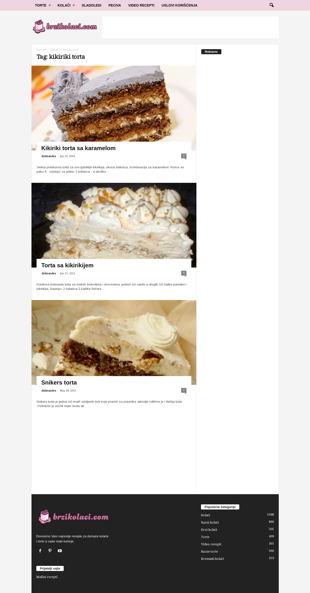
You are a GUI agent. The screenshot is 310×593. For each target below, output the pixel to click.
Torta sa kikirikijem (67, 265)
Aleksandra (48, 156)
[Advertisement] (190, 27)
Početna (41, 49)
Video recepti (211, 544)
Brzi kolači (209, 529)
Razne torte (209, 551)
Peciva (114, 5)
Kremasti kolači (212, 559)
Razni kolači (210, 522)
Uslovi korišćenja (180, 5)
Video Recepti (141, 5)
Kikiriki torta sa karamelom (78, 148)
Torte (43, 5)
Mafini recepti (46, 577)
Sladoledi (91, 5)
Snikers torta (59, 382)
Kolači (66, 5)
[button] (271, 5)
